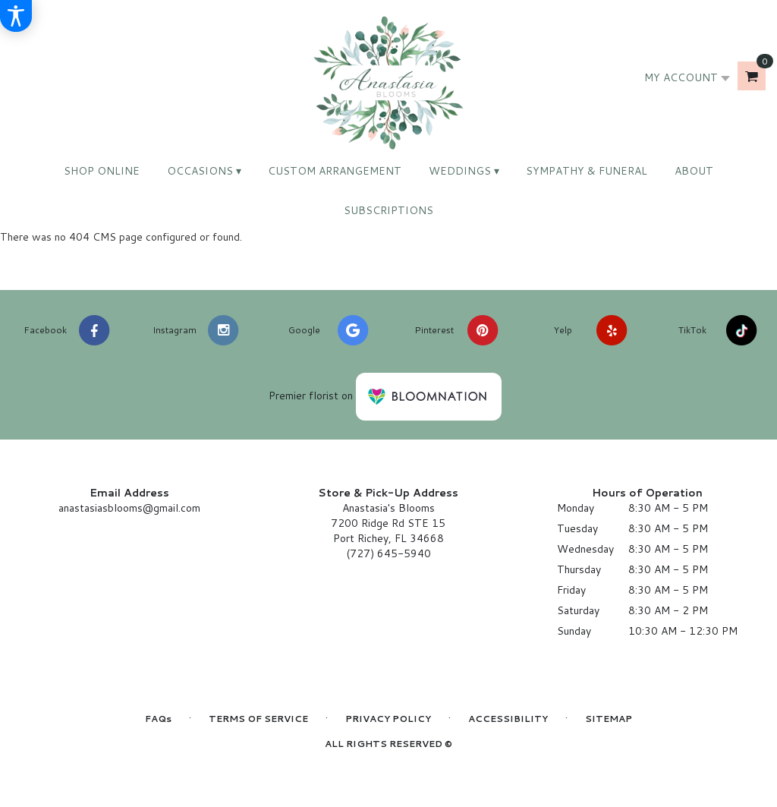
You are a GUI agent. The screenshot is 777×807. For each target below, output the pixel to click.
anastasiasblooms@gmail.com (129, 507)
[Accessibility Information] (16, 16)
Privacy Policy (388, 718)
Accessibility (508, 718)
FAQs (158, 718)
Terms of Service (258, 718)
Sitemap (608, 718)
